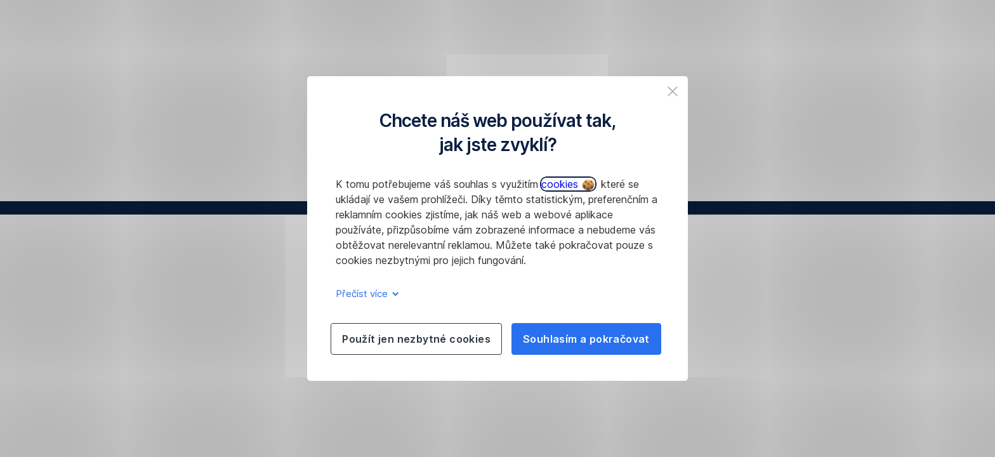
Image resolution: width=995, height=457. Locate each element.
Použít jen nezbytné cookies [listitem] (416, 339)
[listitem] (673, 91)
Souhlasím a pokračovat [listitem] (586, 339)
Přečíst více (365, 294)
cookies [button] (567, 184)
